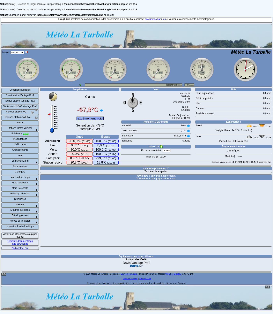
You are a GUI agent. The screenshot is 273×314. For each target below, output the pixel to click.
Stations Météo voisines (20, 128)
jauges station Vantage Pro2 (20, 100)
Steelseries (20, 199)
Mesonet (20, 204)
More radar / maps (20, 177)
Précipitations (20, 139)
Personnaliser (20, 166)
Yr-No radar (20, 144)
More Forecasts (20, 188)
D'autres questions (20, 210)
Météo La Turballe (251, 52)
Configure (20, 171)
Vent (20, 155)
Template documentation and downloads (20, 242)
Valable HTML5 (130, 278)
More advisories (20, 182)
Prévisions (20, 133)
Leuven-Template (129, 274)
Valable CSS (145, 278)
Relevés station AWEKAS (21, 117)
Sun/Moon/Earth (20, 160)
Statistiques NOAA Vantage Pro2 (20, 107)
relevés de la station (20, 220)
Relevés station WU (20, 112)
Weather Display (173, 274)
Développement (20, 215)
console (20, 122)
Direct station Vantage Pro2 (20, 95)
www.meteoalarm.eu (155, 19)
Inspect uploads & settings (20, 226)
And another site (19, 248)
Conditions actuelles (20, 89)
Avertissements (20, 150)
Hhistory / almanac (20, 193)
